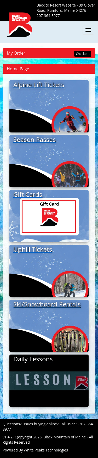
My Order (16, 53)
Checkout (83, 53)
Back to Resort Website (56, 5)
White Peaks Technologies (46, 450)
